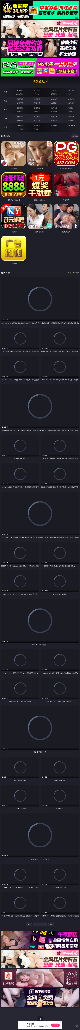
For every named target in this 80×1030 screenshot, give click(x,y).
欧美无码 (37, 99)
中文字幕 (37, 103)
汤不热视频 (71, 125)
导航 (5, 127)
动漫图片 (71, 108)
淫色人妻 (54, 117)
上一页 (36, 924)
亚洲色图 (37, 108)
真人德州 (37, 90)
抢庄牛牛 (71, 94)
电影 (5, 100)
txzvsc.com (40, 81)
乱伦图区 (54, 112)
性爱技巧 (71, 120)
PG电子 (19, 90)
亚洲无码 (20, 99)
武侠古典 (71, 117)
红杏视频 (20, 129)
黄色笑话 (54, 120)
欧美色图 (54, 108)
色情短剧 (37, 129)
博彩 (5, 92)
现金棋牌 (54, 94)
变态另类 (71, 103)
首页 (28, 924)
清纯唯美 (37, 112)
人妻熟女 (54, 103)
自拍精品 (54, 99)
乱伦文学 (37, 117)
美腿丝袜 (20, 112)
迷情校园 (20, 120)
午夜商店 (37, 125)
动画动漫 (71, 99)
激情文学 (20, 117)
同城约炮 (20, 125)
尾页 (51, 924)
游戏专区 (71, 90)
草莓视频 (54, 125)
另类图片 (71, 112)
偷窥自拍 (20, 108)
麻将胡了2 (19, 94)
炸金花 (37, 94)
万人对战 (54, 90)
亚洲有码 (20, 103)
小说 (5, 118)
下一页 (44, 924)
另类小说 (37, 120)
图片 (5, 109)
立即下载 (55, 1025)
